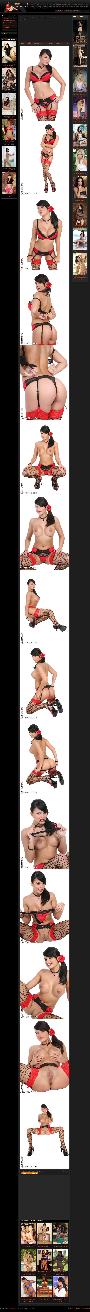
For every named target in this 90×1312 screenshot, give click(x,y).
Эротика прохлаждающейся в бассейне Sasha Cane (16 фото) (60, 1246)
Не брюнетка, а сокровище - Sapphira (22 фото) (80, 251)
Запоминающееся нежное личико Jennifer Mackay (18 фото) (80, 94)
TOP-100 (59, 10)
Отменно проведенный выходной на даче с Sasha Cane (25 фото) (60, 1272)
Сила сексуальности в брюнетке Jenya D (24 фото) (80, 226)
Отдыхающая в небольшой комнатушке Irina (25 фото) (80, 147)
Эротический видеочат (72, 10)
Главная (5, 18)
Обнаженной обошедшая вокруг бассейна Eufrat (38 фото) (9, 169)
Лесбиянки (6, 27)
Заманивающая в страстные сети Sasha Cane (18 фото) (44, 1245)
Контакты (70, 1308)
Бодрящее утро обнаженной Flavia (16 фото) (80, 68)
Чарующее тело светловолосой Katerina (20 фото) (80, 173)
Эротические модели (9, 20)
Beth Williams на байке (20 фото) (9, 91)
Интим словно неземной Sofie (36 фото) (9, 116)
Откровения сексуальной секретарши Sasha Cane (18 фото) (60, 1299)
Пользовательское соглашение (82, 1308)
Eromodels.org (11, 1308)
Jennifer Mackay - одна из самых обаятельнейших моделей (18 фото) (80, 121)
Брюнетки (34, 1173)
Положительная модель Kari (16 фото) (9, 195)
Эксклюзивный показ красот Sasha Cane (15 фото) (28, 1245)
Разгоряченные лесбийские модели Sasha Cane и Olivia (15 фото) (44, 1272)
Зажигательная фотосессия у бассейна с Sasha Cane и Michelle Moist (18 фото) (28, 1272)
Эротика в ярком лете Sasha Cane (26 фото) (44, 1298)
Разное (5, 29)
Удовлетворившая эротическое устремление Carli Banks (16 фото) (9, 142)
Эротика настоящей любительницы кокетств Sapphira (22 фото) (80, 200)
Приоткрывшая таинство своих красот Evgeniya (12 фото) (80, 277)
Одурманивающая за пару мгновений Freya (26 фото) (80, 43)
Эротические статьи (9, 25)
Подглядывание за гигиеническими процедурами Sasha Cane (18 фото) (28, 1299)
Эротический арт (8, 23)
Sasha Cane (25, 1173)
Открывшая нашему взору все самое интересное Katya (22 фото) (9, 65)
